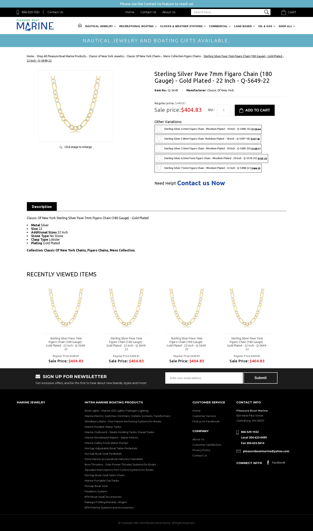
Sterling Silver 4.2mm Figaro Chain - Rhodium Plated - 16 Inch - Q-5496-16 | (208, 129)
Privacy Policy (201, 450)
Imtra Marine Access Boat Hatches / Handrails (114, 459)
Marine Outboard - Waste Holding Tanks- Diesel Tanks (119, 432)
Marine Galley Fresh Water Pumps (106, 442)
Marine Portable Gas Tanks (102, 480)
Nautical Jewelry (99, 26)
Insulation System (96, 491)
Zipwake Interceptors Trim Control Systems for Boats (119, 469)
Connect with (249, 463)
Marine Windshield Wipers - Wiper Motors (111, 437)
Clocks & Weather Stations (181, 26)
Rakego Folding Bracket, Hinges (106, 502)
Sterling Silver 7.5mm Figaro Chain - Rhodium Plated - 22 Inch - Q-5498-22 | (208, 168)
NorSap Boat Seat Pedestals (103, 453)
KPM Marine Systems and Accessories (109, 507)
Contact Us (55, 12)
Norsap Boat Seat (96, 486)
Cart (292, 12)
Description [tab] (42, 207)
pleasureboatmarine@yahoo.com (266, 451)
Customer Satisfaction (206, 444)
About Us (168, 12)
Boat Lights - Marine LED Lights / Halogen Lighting (117, 410)
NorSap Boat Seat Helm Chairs (105, 475)
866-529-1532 (31, 12)
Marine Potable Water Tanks (103, 426)
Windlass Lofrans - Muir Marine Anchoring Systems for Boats (123, 421)
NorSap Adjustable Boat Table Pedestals (111, 448)
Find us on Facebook (206, 421)
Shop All (285, 26)
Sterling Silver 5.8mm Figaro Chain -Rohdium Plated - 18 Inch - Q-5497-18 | (208, 139)
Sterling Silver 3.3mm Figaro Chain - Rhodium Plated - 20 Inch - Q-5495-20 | (208, 149)
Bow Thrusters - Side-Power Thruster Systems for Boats (120, 464)
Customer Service (204, 416)
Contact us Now (201, 183)
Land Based (243, 26)
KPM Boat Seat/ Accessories (103, 496)
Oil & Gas (265, 26)
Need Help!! (165, 183)
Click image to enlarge (78, 147)
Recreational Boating (136, 26)
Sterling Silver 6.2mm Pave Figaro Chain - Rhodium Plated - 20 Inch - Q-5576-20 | (211, 158)
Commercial (218, 26)
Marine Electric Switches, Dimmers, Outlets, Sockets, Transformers (127, 416)
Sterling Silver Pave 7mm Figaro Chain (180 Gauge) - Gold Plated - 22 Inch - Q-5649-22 (66, 344)
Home (129, 12)
